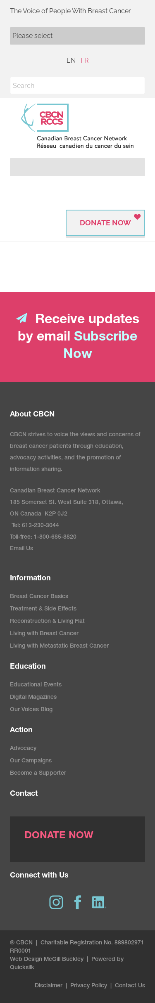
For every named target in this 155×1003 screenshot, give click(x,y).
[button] (136, 85)
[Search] (77, 85)
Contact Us (130, 986)
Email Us (21, 549)
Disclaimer (48, 986)
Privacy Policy (88, 986)
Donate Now (105, 222)
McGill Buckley (63, 960)
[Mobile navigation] (77, 36)
